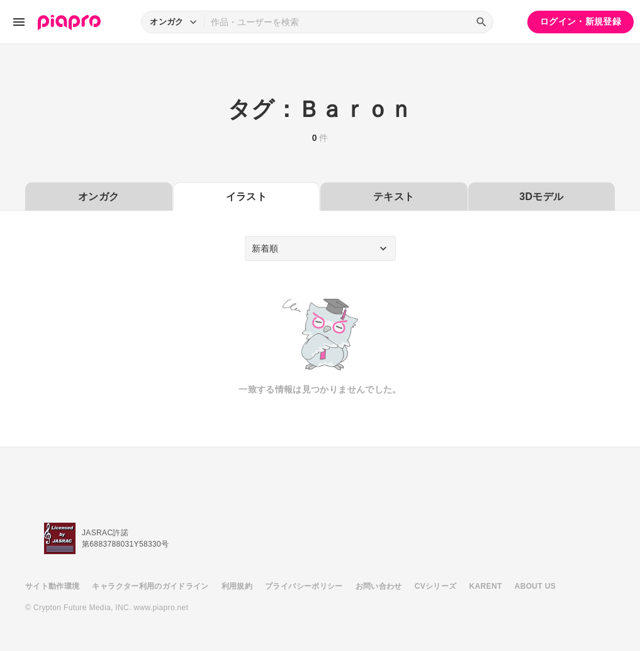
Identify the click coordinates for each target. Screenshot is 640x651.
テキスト (393, 196)
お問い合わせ (379, 586)
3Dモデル (541, 196)
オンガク (98, 196)
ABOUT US (535, 586)
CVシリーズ (436, 586)
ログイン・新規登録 (580, 21)
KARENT (485, 586)
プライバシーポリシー (304, 586)
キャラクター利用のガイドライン (150, 586)
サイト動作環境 (52, 586)
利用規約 (237, 586)
